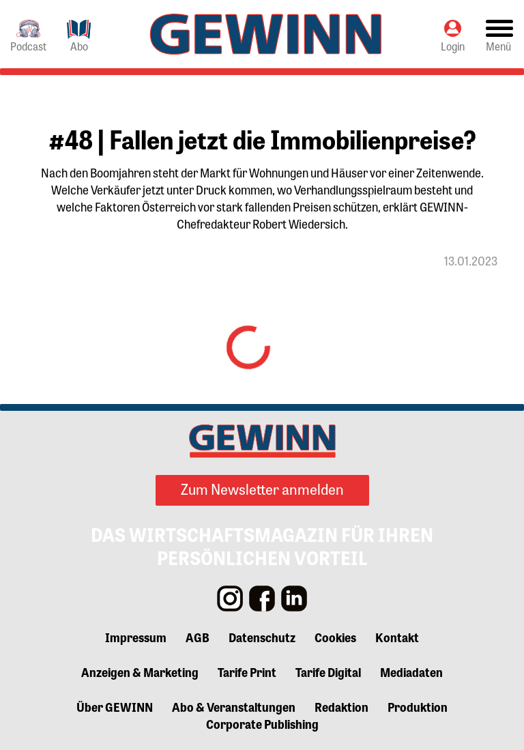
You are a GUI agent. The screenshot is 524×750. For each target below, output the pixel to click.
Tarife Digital (328, 671)
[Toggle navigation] (499, 34)
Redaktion (341, 706)
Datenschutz (262, 637)
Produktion (418, 706)
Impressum (135, 637)
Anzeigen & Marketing (140, 671)
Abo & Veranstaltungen (233, 706)
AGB (197, 637)
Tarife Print (247, 671)
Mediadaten (411, 671)
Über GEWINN (114, 706)
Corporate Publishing (262, 723)
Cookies (335, 637)
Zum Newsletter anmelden (262, 489)
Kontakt (397, 637)
